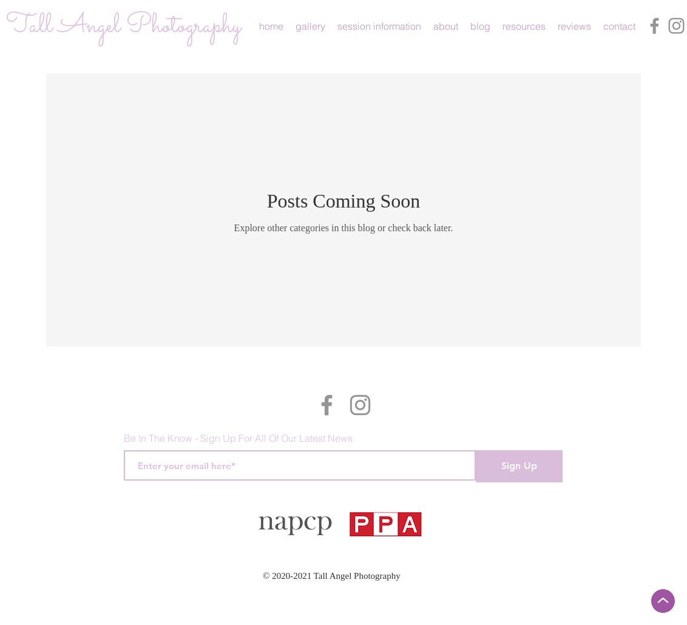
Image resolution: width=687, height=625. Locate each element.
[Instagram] (676, 25)
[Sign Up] (519, 466)
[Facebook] (654, 25)
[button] (310, 26)
